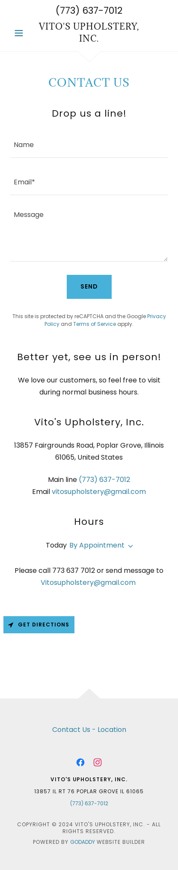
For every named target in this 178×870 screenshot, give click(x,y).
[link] (89, 33)
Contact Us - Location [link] (89, 730)
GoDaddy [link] (82, 842)
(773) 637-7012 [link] (89, 10)
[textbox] (89, 144)
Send (89, 286)
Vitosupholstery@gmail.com (88, 582)
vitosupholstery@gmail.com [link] (99, 492)
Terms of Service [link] (94, 324)
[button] (22, 33)
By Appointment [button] (97, 545)
